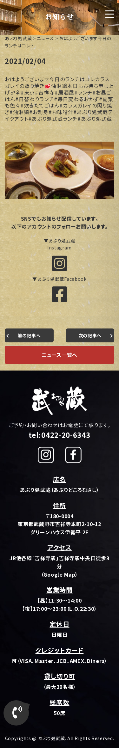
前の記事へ (29, 335)
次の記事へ (90, 335)
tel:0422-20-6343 (59, 435)
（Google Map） (59, 574)
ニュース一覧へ (59, 355)
